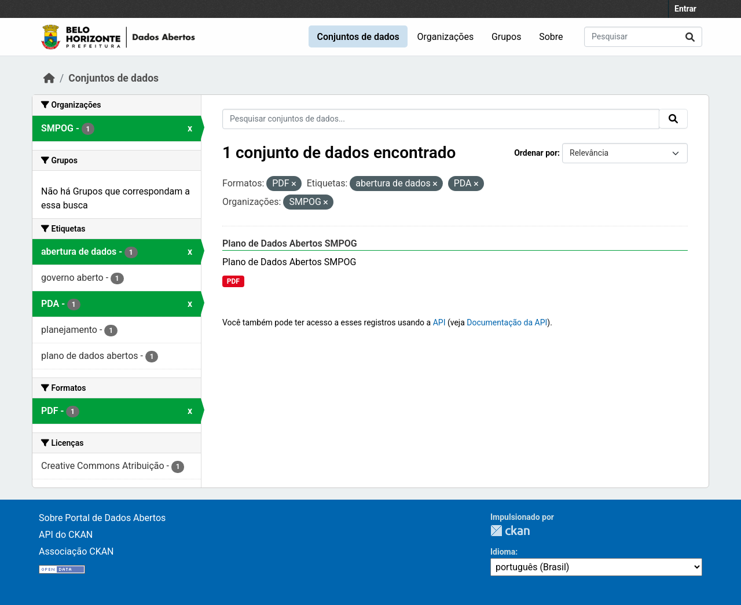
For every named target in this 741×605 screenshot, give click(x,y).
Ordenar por (535, 152)
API (439, 322)
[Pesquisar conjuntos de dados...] (643, 37)
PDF (233, 281)
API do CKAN (66, 534)
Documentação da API (507, 322)
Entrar (685, 8)
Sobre (551, 36)
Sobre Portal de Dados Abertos (102, 517)
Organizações (445, 36)
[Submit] (690, 37)
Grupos (506, 36)
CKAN (510, 531)
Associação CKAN (76, 551)
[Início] (49, 78)
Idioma (502, 551)
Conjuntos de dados (358, 36)
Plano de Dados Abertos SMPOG (289, 243)
